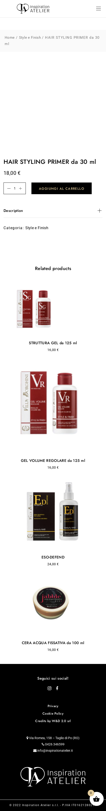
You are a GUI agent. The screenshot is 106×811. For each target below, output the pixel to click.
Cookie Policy (53, 713)
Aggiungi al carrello (61, 188)
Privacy (53, 706)
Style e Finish (30, 37)
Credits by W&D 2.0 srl (53, 721)
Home (10, 37)
